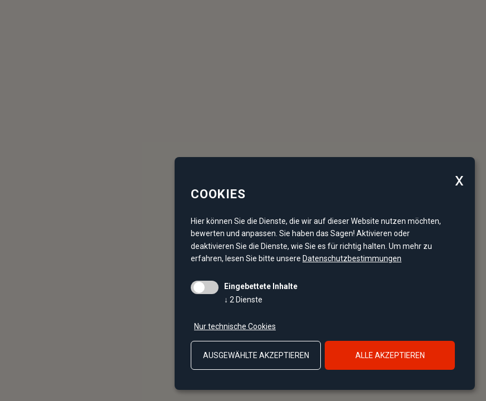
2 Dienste (243, 299)
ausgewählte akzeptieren (256, 355)
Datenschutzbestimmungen (351, 258)
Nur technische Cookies (235, 326)
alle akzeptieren (390, 355)
